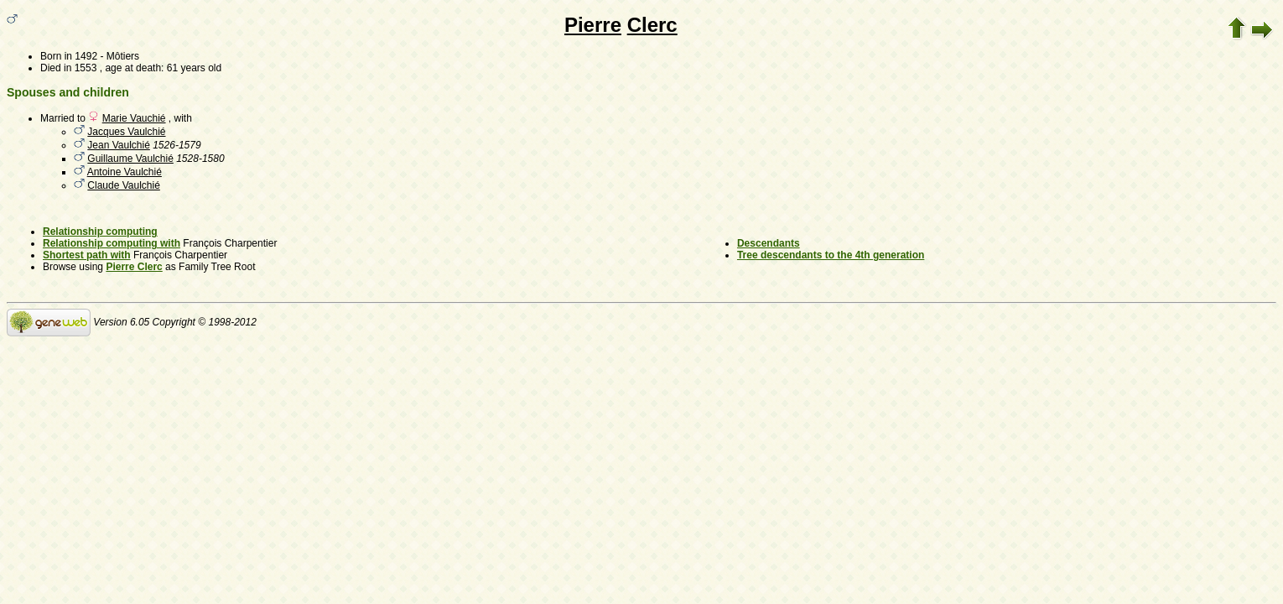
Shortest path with (87, 255)
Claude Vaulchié (123, 185)
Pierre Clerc (134, 267)
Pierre (592, 24)
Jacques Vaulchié (126, 132)
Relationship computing (100, 231)
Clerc (652, 24)
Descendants (768, 243)
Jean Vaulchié (118, 145)
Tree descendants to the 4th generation (830, 255)
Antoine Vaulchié (124, 172)
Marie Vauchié (134, 118)
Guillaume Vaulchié (130, 158)
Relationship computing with (111, 243)
